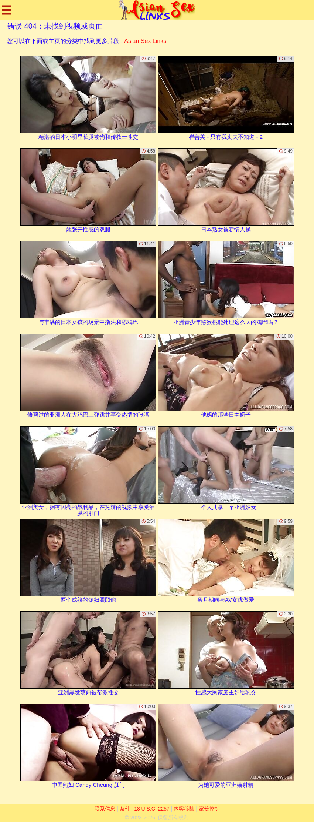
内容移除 (184, 809)
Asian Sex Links (145, 41)
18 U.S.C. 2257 (152, 809)
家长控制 (209, 809)
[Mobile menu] (7, 10)
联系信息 (105, 809)
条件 (125, 809)
